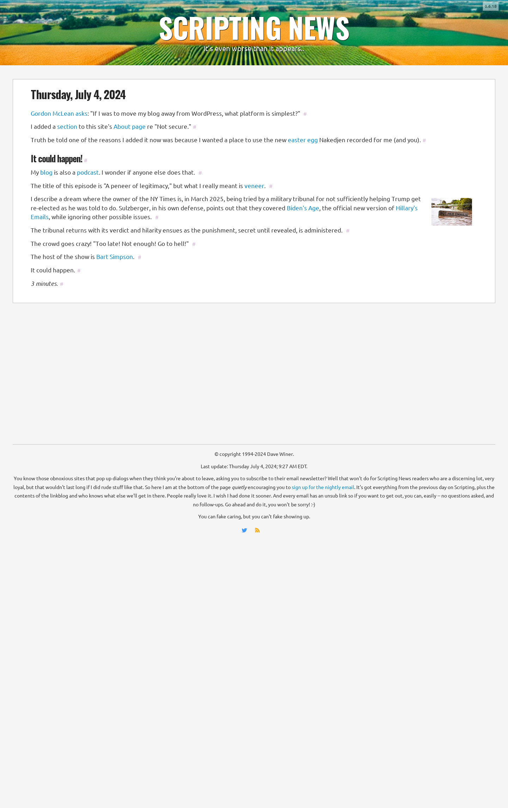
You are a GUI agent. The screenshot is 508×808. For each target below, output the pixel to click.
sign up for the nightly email (323, 487)
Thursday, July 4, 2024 (78, 94)
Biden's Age (303, 208)
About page (130, 126)
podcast (88, 172)
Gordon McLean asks (59, 113)
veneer (254, 185)
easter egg (303, 140)
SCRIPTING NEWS (254, 27)
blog (46, 172)
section (67, 126)
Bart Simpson (114, 256)
